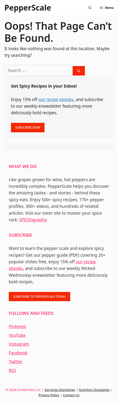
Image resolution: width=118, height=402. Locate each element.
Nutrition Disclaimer (94, 389)
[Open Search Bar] (90, 7)
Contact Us (71, 395)
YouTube (17, 335)
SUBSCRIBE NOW (27, 127)
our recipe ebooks (55, 99)
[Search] (79, 71)
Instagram (19, 344)
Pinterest (17, 326)
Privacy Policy (48, 395)
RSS (12, 370)
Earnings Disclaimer (60, 389)
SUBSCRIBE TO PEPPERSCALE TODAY (39, 296)
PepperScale (27, 7)
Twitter (15, 362)
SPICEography (32, 220)
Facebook (18, 353)
